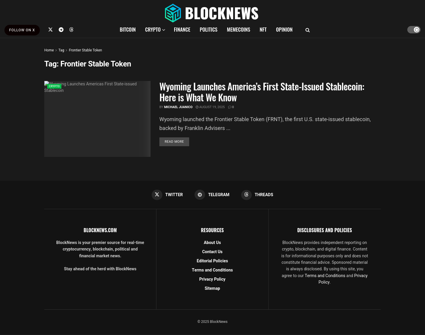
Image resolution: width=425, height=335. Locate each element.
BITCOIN (128, 29)
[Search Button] (307, 29)
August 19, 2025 (210, 107)
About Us (212, 243)
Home (49, 50)
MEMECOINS (238, 29)
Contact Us (212, 252)
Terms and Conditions (212, 271)
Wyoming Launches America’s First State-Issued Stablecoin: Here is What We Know (261, 91)
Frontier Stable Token (85, 50)
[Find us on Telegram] (61, 29)
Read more (177, 141)
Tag (61, 50)
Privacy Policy (212, 280)
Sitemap (212, 289)
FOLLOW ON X (22, 30)
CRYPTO (153, 29)
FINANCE (182, 29)
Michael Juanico (178, 107)
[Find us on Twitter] (50, 29)
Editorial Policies (212, 261)
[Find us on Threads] (71, 29)
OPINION (284, 29)
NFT (263, 29)
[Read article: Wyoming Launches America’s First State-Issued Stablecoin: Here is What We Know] (97, 119)
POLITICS (209, 29)
